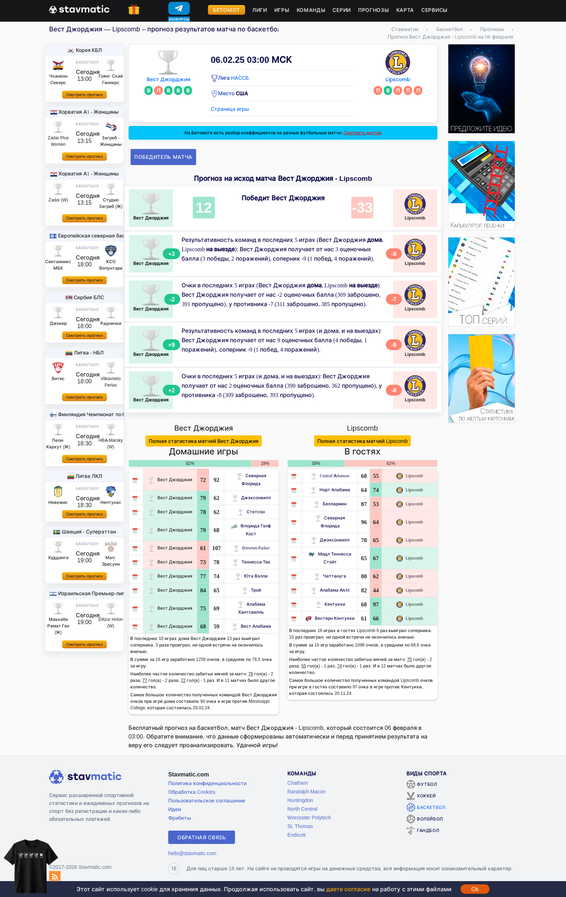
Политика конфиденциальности (207, 783)
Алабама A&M (330, 590)
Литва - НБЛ (89, 352)
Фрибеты (179, 818)
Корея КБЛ (89, 50)
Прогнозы (373, 10)
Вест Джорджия (168, 80)
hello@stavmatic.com (192, 853)
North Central (302, 809)
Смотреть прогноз (84, 94)
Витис (58, 378)
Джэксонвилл (251, 497)
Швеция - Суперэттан (89, 531)
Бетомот (226, 10)
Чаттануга (330, 576)
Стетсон (251, 511)
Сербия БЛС (89, 297)
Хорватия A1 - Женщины (88, 112)
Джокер (58, 323)
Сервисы (434, 10)
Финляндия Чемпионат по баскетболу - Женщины (119, 414)
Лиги (259, 10)
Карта (405, 10)
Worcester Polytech (309, 817)
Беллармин (330, 503)
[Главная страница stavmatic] (79, 8)
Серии (341, 10)
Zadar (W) (58, 200)
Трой (251, 590)
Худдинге (58, 557)
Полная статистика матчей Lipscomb (362, 441)
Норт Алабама (330, 489)
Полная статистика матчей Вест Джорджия (204, 441)
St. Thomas (300, 826)
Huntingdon (300, 800)
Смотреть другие (363, 132)
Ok (475, 889)
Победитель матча (163, 157)
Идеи (174, 809)
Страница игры (230, 109)
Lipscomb (398, 80)
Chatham (297, 783)
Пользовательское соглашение (206, 800)
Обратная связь (201, 837)
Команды (311, 10)
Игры (281, 10)
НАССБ (240, 78)
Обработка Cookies (191, 792)
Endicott (296, 835)
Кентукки (330, 604)
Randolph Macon (306, 791)
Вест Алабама (251, 626)
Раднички (110, 323)
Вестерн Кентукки (329, 618)
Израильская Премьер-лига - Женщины (107, 593)
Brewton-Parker (251, 547)
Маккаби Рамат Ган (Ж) (58, 626)
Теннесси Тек (251, 562)
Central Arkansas (329, 475)
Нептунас (110, 502)
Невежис (58, 502)
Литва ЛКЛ (88, 476)
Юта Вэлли (251, 576)
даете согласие (348, 889)
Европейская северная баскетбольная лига (112, 235)
